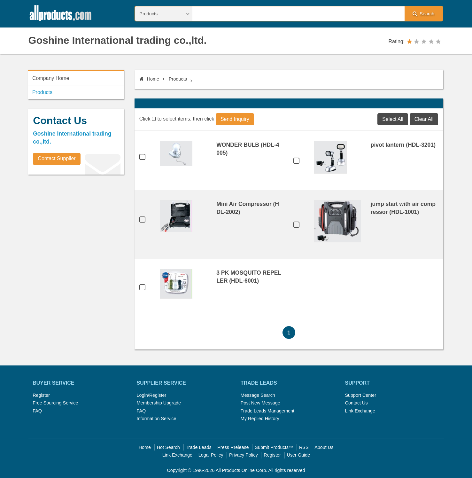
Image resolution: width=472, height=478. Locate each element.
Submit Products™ (274, 447)
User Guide (298, 455)
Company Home (50, 78)
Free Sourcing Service (55, 402)
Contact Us (356, 402)
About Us (323, 447)
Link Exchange (360, 410)
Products (178, 79)
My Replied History (260, 418)
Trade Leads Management (267, 410)
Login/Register (151, 395)
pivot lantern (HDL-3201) (403, 145)
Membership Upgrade (159, 402)
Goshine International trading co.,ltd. (117, 40)
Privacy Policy (243, 455)
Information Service (156, 418)
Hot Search (168, 447)
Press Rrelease (233, 447)
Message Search (258, 395)
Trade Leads (198, 447)
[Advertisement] (76, 224)
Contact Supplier (56, 158)
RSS (304, 447)
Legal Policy (210, 455)
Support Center (360, 395)
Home (149, 79)
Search (423, 13)
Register (41, 395)
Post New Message (260, 402)
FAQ (37, 410)
